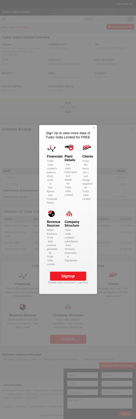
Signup (68, 276)
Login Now (82, 282)
